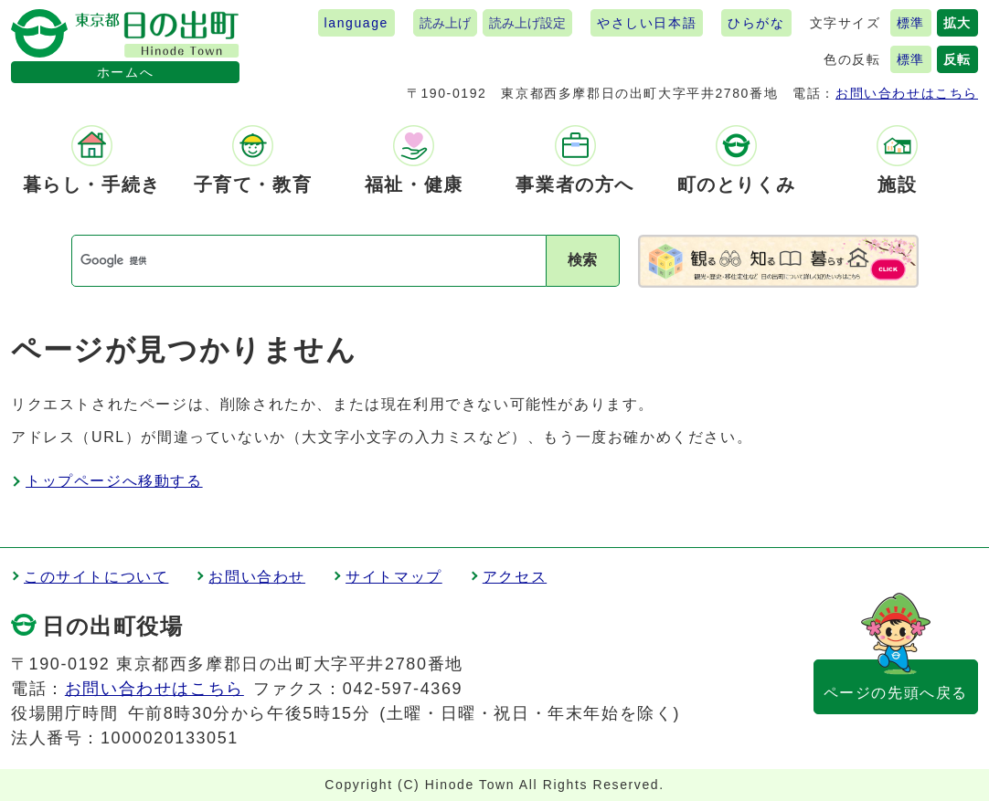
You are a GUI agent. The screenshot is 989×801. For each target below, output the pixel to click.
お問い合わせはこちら (906, 93)
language (356, 23)
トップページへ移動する (114, 481)
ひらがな (756, 23)
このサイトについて (96, 577)
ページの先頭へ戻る (896, 693)
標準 (911, 23)
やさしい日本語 (647, 23)
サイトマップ (394, 577)
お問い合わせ (256, 577)
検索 (582, 260)
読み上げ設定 (527, 23)
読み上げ (445, 23)
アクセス (515, 577)
